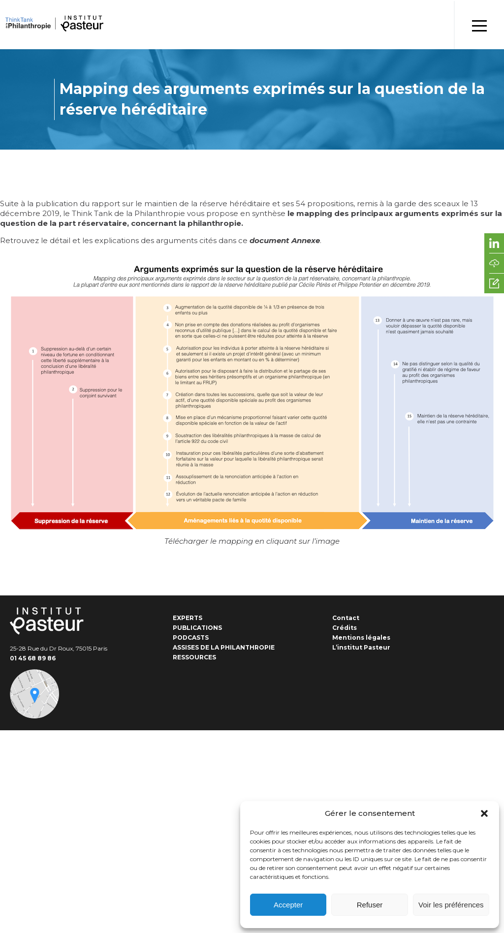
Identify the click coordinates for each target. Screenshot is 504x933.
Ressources (194, 657)
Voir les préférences (451, 905)
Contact (345, 618)
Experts (187, 618)
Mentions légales (361, 637)
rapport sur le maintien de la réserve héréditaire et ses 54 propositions (222, 203)
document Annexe (285, 240)
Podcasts (191, 637)
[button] (484, 813)
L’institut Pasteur (361, 647)
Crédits (344, 627)
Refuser (370, 905)
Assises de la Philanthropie (224, 647)
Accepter (288, 905)
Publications (197, 627)
